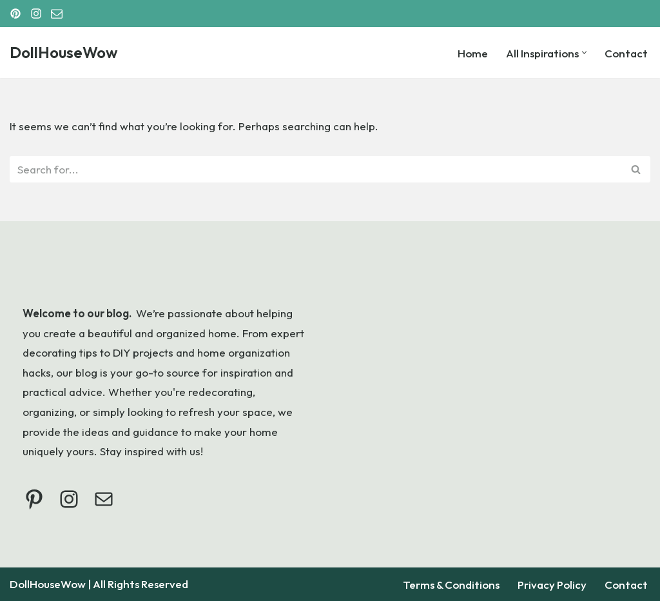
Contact (626, 53)
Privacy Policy (552, 584)
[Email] (57, 13)
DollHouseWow (48, 584)
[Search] (315, 169)
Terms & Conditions (451, 584)
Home (473, 53)
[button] (584, 52)
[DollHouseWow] (63, 52)
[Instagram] (36, 13)
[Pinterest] (15, 13)
